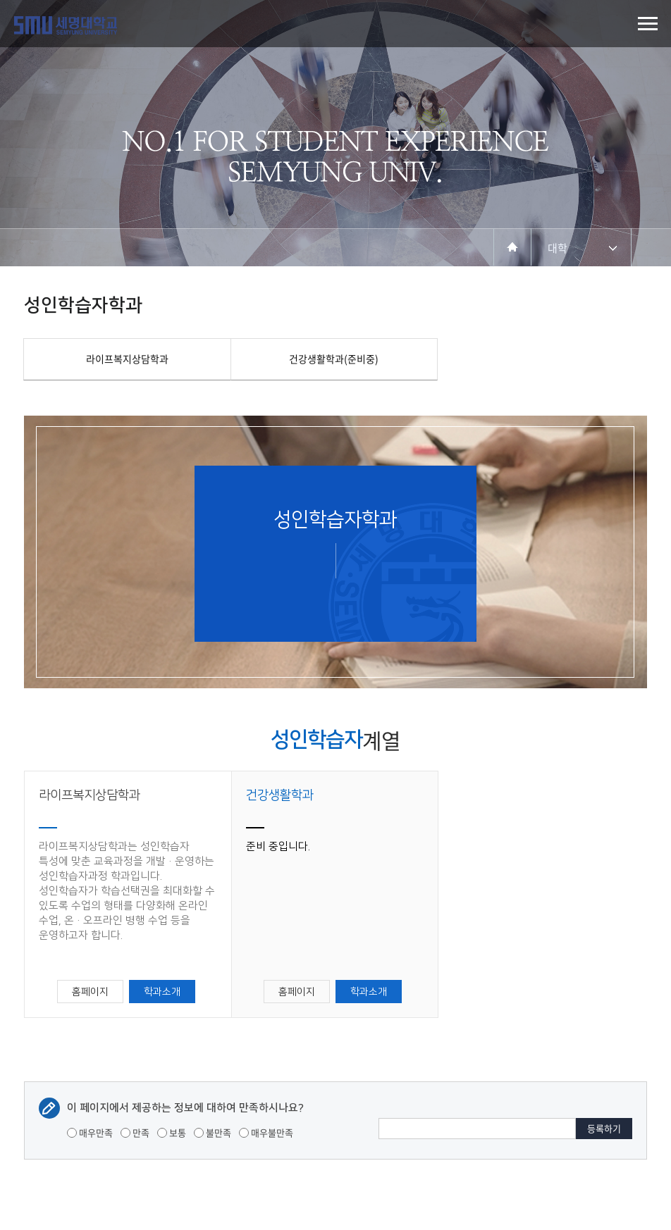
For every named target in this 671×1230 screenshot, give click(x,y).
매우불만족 (266, 1132)
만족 (135, 1132)
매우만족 (90, 1132)
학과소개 (162, 992)
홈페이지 (90, 992)
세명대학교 (65, 25)
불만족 (212, 1132)
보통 (171, 1132)
